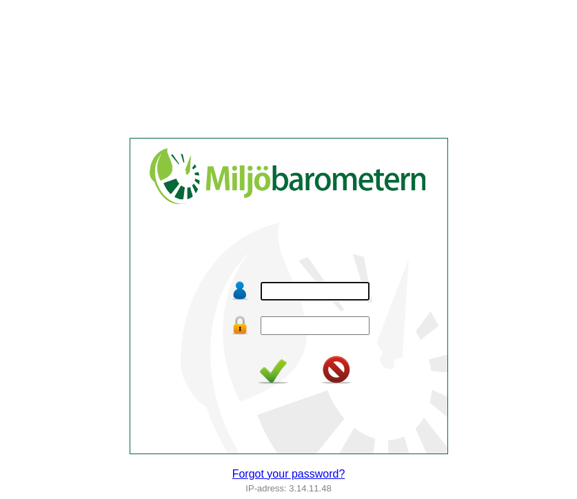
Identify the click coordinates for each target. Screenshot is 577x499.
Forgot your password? (288, 474)
